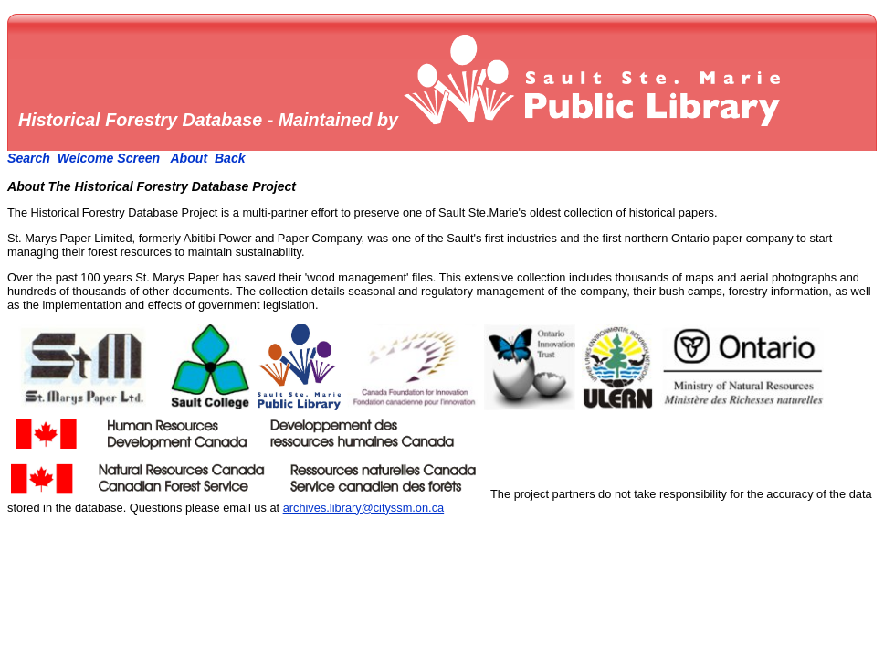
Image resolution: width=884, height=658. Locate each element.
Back (230, 158)
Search (28, 158)
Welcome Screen (109, 158)
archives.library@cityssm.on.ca (364, 508)
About (188, 158)
